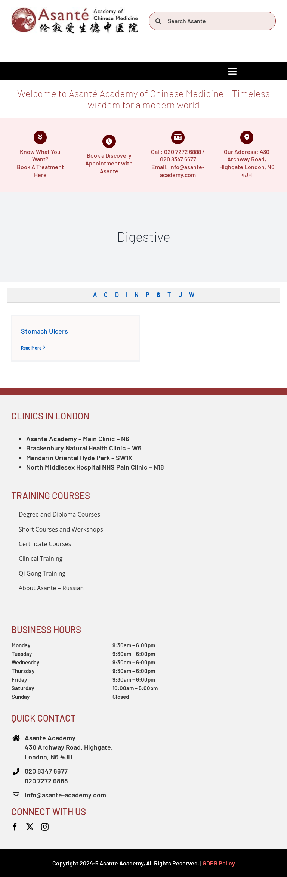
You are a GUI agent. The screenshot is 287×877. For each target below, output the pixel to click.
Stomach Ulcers (44, 331)
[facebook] (15, 827)
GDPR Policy (219, 863)
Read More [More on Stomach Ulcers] (31, 347)
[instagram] (45, 827)
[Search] (158, 21)
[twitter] (30, 827)
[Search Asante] (212, 21)
